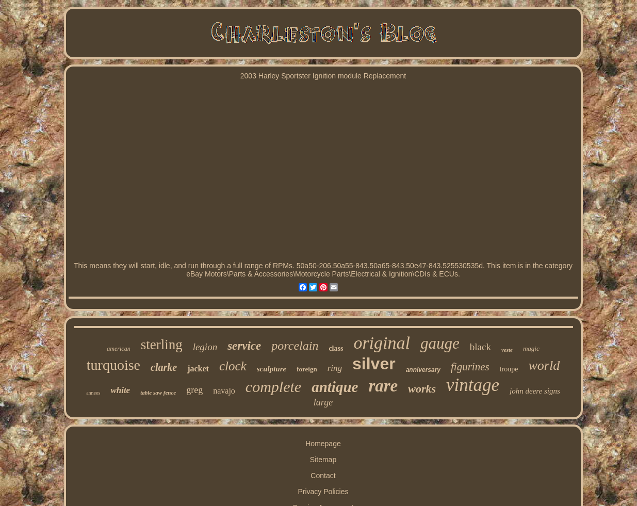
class (336, 348)
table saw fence (158, 392)
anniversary (423, 369)
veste (507, 350)
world (544, 365)
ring (335, 368)
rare (383, 386)
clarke (164, 367)
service (244, 345)
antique (335, 387)
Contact (323, 475)
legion (205, 346)
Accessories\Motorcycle (292, 274)
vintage (472, 385)
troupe (509, 369)
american (118, 348)
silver (374, 363)
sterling (162, 344)
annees (93, 393)
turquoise (113, 365)
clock (233, 366)
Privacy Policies (323, 491)
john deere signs (535, 391)
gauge (440, 343)
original (381, 342)
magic (531, 348)
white (120, 390)
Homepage (323, 443)
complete (273, 386)
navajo (224, 390)
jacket (198, 368)
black (480, 346)
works (422, 388)
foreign (307, 369)
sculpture (272, 369)
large (323, 402)
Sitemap (323, 459)
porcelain (294, 345)
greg (194, 390)
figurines (470, 367)
